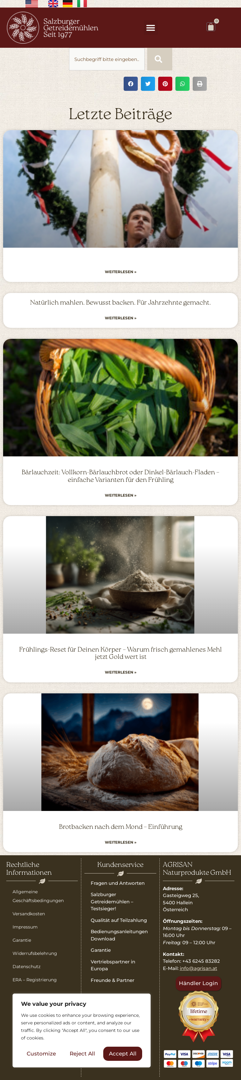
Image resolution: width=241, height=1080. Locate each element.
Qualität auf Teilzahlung (119, 920)
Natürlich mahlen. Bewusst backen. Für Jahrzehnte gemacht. (120, 303)
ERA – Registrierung (35, 980)
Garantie (22, 940)
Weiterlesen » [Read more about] (121, 271)
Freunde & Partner (112, 980)
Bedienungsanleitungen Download (119, 935)
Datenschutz (26, 966)
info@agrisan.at (198, 968)
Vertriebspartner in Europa (113, 965)
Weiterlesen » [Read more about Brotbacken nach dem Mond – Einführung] (121, 842)
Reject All (82, 1053)
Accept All (123, 1053)
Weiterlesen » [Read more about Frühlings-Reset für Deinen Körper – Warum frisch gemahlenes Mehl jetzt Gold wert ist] (121, 672)
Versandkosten (29, 914)
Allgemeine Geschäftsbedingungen (38, 896)
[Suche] (159, 59)
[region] (82, 1031)
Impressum (25, 927)
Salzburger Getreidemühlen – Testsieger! (112, 901)
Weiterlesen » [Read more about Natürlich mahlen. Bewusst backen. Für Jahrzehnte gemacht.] (121, 318)
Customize (41, 1053)
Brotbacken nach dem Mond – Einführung (120, 827)
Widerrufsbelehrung (35, 953)
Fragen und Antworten (118, 883)
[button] (151, 27)
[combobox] (107, 59)
